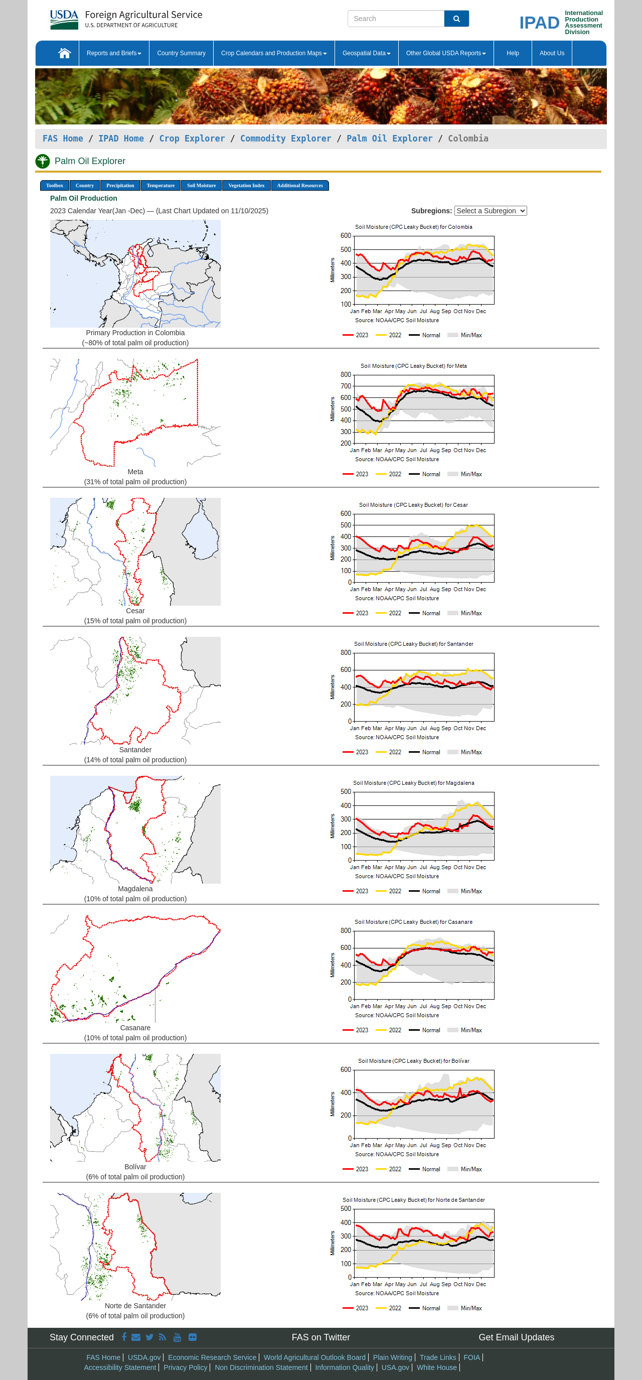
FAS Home (63, 138)
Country (85, 185)
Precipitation (120, 185)
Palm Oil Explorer (390, 138)
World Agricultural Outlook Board (315, 1357)
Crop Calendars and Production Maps (274, 53)
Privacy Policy (185, 1367)
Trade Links (438, 1357)
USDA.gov (144, 1357)
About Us (552, 53)
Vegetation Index (246, 185)
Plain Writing (392, 1357)
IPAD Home (121, 138)
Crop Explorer (192, 138)
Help (513, 53)
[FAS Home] (101, 16)
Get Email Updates (516, 1337)
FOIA (472, 1357)
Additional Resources (300, 185)
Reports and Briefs (114, 53)
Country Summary (181, 53)
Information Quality (344, 1367)
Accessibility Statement (120, 1367)
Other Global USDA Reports (446, 53)
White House (437, 1367)
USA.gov (395, 1367)
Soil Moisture (201, 185)
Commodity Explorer (286, 138)
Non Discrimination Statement (261, 1367)
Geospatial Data (367, 53)
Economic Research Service (212, 1357)
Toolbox (54, 185)
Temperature (161, 185)
